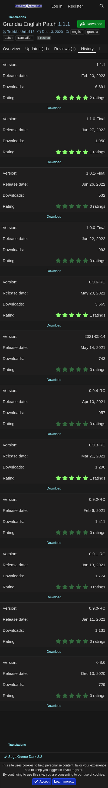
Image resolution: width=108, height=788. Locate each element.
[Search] (101, 6)
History (87, 48)
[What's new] (91, 6)
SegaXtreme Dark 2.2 (23, 757)
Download (54, 108)
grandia (92, 32)
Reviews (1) (65, 48)
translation (24, 38)
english (77, 32)
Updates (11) (37, 48)
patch (8, 38)
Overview (11, 48)
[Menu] (7, 6)
